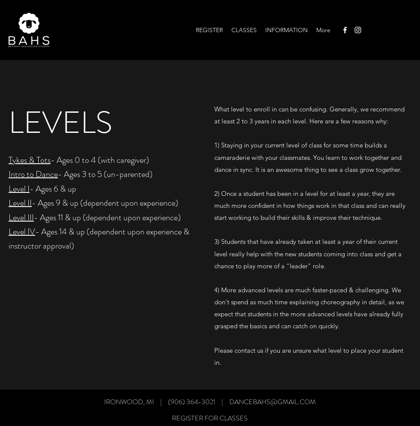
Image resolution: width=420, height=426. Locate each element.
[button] (244, 30)
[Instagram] (358, 30)
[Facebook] (345, 30)
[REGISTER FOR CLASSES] (210, 418)
